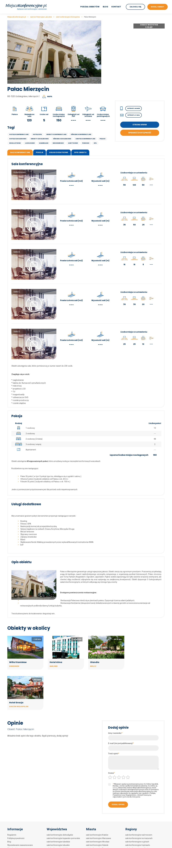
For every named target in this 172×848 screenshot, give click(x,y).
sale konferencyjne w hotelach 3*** (140, 818)
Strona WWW (140, 124)
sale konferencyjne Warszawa (98, 798)
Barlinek (53, 666)
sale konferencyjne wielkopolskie (60, 842)
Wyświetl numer (133, 108)
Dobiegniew (14, 666)
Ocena (111, 733)
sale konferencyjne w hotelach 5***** (141, 811)
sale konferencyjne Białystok (98, 829)
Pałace (102, 139)
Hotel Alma (55, 662)
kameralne (43, 143)
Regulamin (11, 794)
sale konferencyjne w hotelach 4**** (140, 815)
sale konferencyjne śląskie (57, 832)
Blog (105, 6)
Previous (15, 595)
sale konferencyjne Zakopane (98, 815)
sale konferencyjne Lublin (96, 835)
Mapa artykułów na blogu (17, 822)
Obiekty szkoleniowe (40, 139)
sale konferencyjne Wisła (96, 842)
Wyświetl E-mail (133, 115)
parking (85, 143)
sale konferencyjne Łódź (96, 818)
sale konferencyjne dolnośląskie (60, 794)
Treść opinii (113, 713)
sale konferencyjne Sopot (96, 832)
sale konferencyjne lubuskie (58, 805)
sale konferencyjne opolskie (58, 818)
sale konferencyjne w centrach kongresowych (144, 829)
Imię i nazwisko (115, 693)
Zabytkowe (73, 143)
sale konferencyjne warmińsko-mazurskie (64, 839)
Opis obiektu (80, 152)
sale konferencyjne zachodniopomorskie (63, 846)
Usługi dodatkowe (58, 152)
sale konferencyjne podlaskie (59, 825)
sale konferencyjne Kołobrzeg (98, 822)
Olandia (94, 662)
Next (21, 595)
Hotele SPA (37, 134)
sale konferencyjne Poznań (97, 808)
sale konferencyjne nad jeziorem (138, 808)
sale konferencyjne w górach (137, 801)
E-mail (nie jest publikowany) (121, 703)
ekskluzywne (15, 143)
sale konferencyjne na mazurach (138, 798)
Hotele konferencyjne (18, 134)
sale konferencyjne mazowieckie (60, 815)
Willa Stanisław (18, 662)
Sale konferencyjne (20, 152)
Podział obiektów (90, 6)
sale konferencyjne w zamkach (138, 832)
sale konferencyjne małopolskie (60, 811)
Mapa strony (12, 818)
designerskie (58, 143)
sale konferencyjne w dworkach (138, 835)
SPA (95, 143)
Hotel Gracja (137, 662)
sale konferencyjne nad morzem (138, 794)
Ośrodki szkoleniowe (62, 139)
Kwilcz (93, 666)
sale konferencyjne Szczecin (98, 811)
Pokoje (39, 152)
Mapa (49, 96)
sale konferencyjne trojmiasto (137, 805)
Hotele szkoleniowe (17, 139)
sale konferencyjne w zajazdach (138, 842)
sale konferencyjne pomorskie (59, 829)
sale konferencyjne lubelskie (58, 801)
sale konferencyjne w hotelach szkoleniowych (144, 846)
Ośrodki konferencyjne (81, 134)
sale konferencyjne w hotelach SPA (139, 825)
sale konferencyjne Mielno (97, 846)
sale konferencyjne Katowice (98, 839)
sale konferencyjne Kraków (97, 794)
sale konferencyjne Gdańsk (97, 805)
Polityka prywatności (15, 798)
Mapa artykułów (14, 815)
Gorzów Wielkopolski (139, 666)
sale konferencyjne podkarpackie (60, 822)
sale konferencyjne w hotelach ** (139, 822)
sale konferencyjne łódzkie (58, 808)
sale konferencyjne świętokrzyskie (61, 835)
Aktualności (12, 808)
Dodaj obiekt (12, 811)
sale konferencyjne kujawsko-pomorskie (63, 798)
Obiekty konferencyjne (56, 134)
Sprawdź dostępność (139, 132)
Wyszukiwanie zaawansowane (20, 805)
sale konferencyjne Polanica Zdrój (100, 825)
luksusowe (30, 143)
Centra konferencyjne (85, 139)
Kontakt (116, 6)
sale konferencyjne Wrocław (97, 801)
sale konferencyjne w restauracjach (140, 839)
